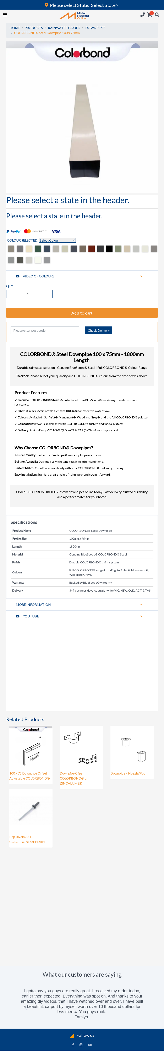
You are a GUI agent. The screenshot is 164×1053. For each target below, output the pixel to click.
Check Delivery (99, 330)
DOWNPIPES (95, 28)
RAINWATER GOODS (64, 28)
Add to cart (82, 312)
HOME (15, 28)
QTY (9, 286)
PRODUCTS (34, 28)
